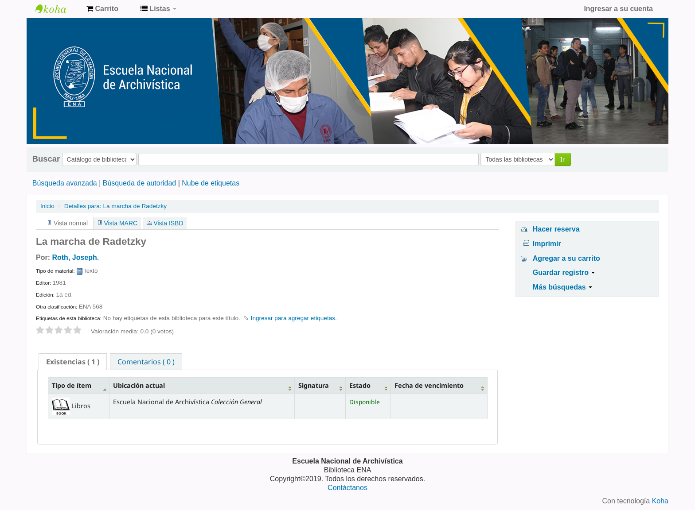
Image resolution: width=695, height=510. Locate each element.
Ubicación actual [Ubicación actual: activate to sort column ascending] (139, 385)
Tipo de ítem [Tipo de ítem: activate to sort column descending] (71, 385)
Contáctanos (347, 487)
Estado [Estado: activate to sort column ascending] (360, 385)
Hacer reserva (556, 229)
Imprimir (547, 243)
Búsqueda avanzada (64, 183)
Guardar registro (564, 272)
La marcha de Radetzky (115, 206)
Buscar (46, 159)
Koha (660, 501)
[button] (102, 9)
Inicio (47, 206)
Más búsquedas (562, 287)
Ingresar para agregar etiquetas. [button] (294, 318)
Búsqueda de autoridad (139, 183)
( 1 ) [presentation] (72, 362)
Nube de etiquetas (210, 183)
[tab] (73, 361)
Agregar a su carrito (566, 258)
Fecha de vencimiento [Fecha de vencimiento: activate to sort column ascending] (429, 385)
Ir (562, 159)
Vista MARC (120, 223)
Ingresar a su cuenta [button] (618, 8)
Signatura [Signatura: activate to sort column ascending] (313, 385)
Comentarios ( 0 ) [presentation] (146, 362)
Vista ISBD (168, 223)
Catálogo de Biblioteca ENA (57, 9)
